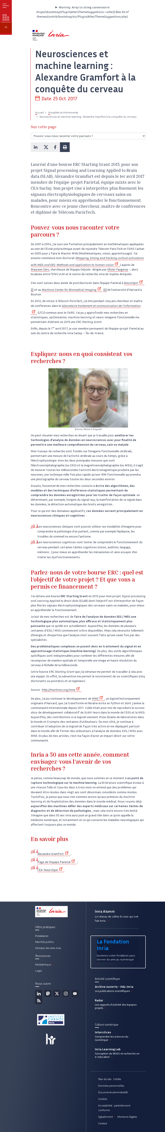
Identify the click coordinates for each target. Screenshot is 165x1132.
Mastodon (47, 993)
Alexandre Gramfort (53, 854)
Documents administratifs (113, 1092)
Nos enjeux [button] (5, 17)
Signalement (107, 1116)
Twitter (56, 993)
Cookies (102, 1099)
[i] (32, 290)
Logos (38, 970)
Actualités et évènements (63, 112)
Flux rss (38, 1000)
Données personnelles (111, 1085)
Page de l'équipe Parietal (57, 862)
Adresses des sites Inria (48, 948)
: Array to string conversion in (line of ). (82, 12)
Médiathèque (44, 964)
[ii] (105, 290)
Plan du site (104, 1079)
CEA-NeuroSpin (50, 870)
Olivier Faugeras (117, 269)
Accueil (39, 112)
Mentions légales (127, 1116)
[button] (35, 147)
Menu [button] (6, 6)
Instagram (65, 993)
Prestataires (41, 935)
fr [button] (6, 27)
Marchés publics (44, 941)
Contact (102, 1123)
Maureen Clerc (40, 269)
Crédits (117, 1079)
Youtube (75, 993)
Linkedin (38, 993)
